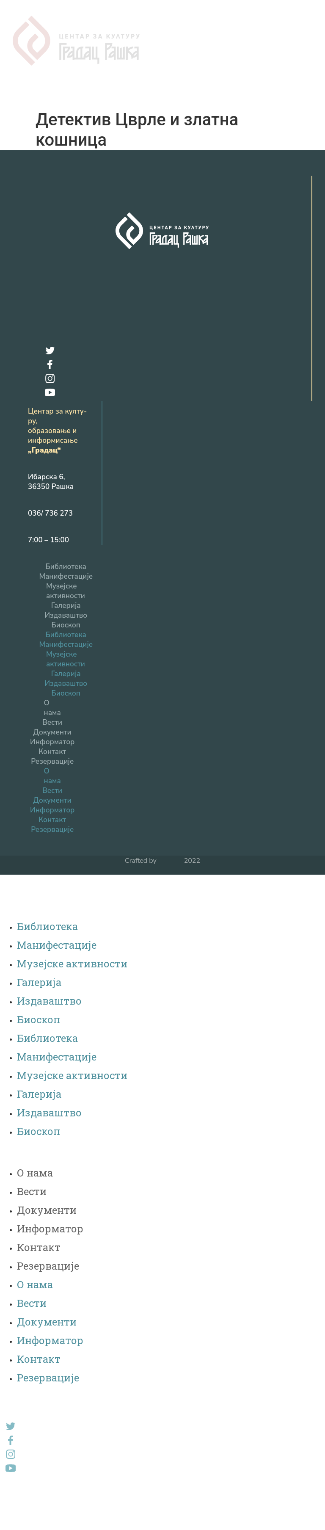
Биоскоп (66, 615)
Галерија (66, 595)
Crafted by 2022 (162, 850)
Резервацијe (52, 751)
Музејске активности (65, 581)
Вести (52, 712)
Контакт (52, 741)
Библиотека (66, 556)
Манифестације (66, 566)
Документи (52, 722)
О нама (52, 697)
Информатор (52, 732)
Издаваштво (65, 605)
